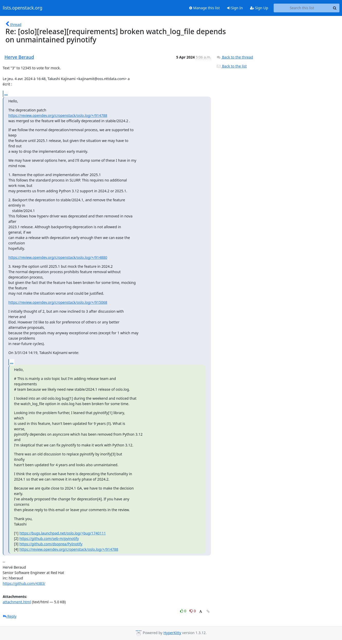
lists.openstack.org (22, 8)
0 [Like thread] (183, 610)
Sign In (235, 7)
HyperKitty (172, 632)
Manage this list (204, 7)
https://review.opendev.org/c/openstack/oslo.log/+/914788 (57, 115)
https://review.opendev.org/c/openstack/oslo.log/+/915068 (57, 302)
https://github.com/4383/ (24, 583)
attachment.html (17, 601)
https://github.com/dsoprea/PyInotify (50, 543)
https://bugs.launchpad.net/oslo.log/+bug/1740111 (62, 533)
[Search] (334, 8)
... (6, 93)
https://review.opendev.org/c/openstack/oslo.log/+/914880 (57, 257)
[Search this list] (302, 8)
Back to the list (231, 66)
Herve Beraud (19, 57)
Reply (10, 616)
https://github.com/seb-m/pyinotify (49, 538)
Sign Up (259, 7)
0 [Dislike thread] (193, 610)
